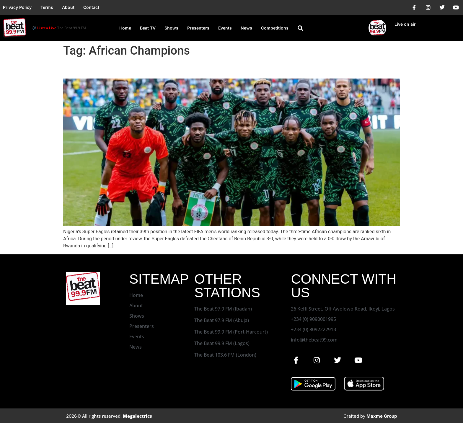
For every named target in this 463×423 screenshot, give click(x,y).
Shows (171, 27)
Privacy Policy (17, 7)
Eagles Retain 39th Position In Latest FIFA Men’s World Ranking (196, 68)
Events (225, 27)
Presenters (198, 27)
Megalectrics (137, 416)
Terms (46, 7)
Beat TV (148, 27)
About (68, 7)
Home (125, 27)
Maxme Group (381, 416)
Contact (91, 7)
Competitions (274, 27)
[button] (300, 28)
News (246, 27)
